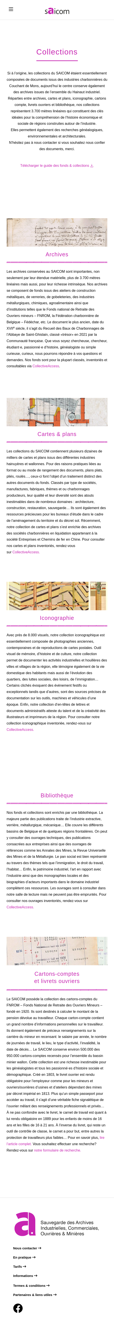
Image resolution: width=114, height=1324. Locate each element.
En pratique (24, 1257)
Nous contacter (27, 1248)
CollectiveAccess (45, 366)
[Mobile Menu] (11, 9)
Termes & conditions (31, 1285)
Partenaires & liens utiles (35, 1295)
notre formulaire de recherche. (57, 1150)
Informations (25, 1276)
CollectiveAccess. (25, 552)
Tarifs (19, 1266)
